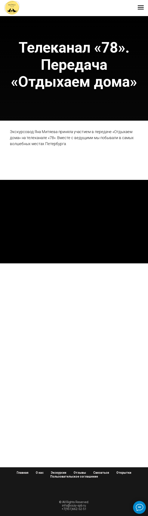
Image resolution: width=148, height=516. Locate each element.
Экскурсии (58, 472)
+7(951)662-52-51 (74, 509)
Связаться (101, 472)
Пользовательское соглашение (74, 476)
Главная (22, 472)
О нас (40, 472)
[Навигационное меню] (141, 7)
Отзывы (80, 472)
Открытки (123, 472)
